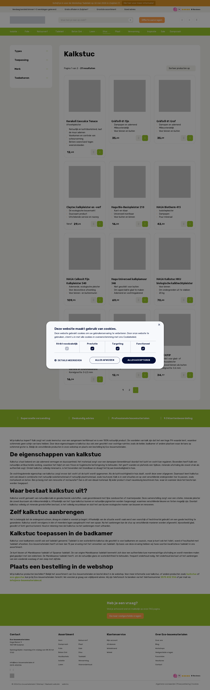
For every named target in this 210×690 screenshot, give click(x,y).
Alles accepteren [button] (139, 360)
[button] (68, 360)
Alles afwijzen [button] (104, 360)
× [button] (159, 325)
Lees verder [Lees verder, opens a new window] (143, 337)
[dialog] (105, 345)
